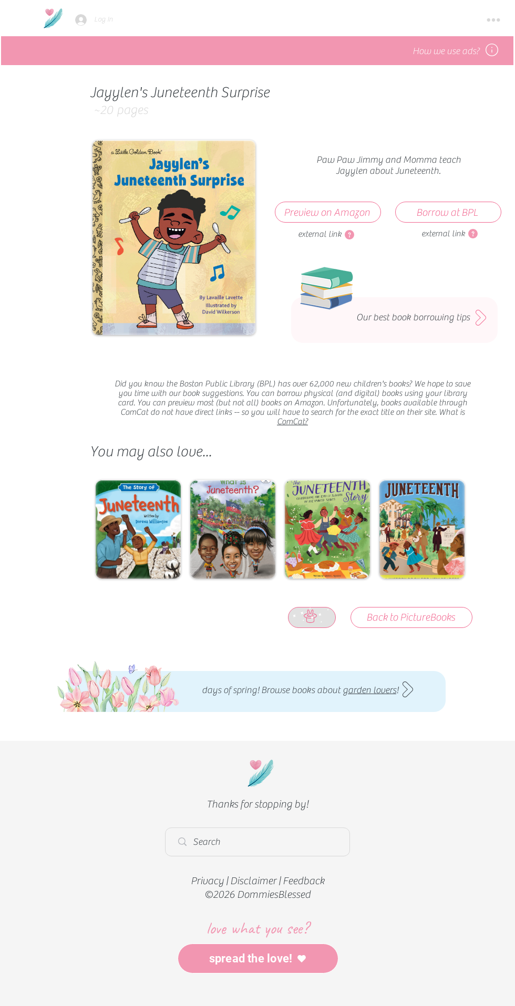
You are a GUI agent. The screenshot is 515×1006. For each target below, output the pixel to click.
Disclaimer (253, 881)
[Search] (260, 842)
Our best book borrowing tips (413, 317)
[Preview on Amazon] (328, 212)
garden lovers (369, 690)
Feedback (303, 881)
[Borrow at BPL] (448, 212)
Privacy (207, 881)
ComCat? (292, 421)
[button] (493, 19)
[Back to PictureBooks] (411, 617)
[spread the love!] (258, 958)
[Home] (53, 18)
